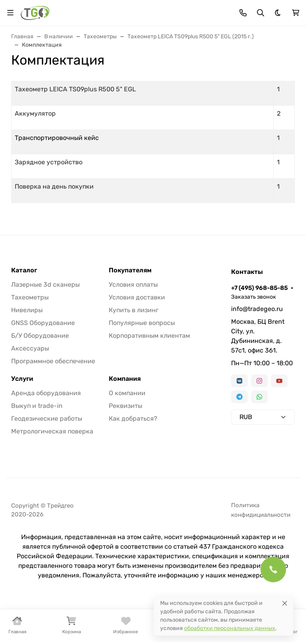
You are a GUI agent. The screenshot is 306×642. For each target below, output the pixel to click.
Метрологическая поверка (52, 431)
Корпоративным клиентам (149, 335)
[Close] (284, 603)
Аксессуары (30, 348)
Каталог (24, 270)
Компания (125, 379)
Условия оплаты (133, 284)
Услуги (22, 379)
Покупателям (130, 270)
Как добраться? (133, 418)
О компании (127, 393)
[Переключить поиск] (260, 12)
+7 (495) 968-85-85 (259, 287)
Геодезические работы (46, 418)
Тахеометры (30, 297)
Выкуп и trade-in (37, 406)
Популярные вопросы (142, 323)
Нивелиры (27, 310)
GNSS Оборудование (43, 323)
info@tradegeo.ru (257, 309)
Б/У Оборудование (40, 335)
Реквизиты (125, 406)
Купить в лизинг (134, 310)
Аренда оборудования (46, 393)
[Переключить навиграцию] (10, 12)
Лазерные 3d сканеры (45, 284)
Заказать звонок (253, 296)
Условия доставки (137, 297)
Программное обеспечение (53, 361)
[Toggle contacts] (243, 12)
